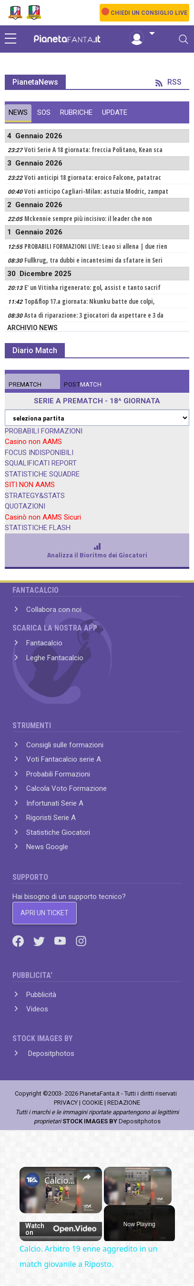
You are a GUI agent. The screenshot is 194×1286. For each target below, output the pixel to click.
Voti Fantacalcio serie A (63, 759)
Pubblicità (41, 994)
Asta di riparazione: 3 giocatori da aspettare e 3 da (93, 315)
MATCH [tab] (25, 384)
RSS (168, 82)
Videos (37, 1009)
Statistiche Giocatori (58, 832)
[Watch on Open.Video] (61, 1229)
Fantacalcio (44, 643)
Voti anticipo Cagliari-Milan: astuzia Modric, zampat (96, 191)
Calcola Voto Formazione (66, 788)
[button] (142, 34)
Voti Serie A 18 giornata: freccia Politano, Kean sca (93, 149)
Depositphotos (50, 1053)
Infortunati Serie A (54, 803)
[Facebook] (19, 940)
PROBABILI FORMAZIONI (43, 431)
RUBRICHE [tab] (76, 112)
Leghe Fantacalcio (54, 658)
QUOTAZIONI (25, 506)
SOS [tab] (44, 112)
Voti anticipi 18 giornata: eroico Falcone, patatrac (92, 177)
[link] (32, 1180)
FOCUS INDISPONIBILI (39, 452)
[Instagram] (81, 940)
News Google (47, 847)
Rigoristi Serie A (51, 817)
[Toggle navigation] (183, 39)
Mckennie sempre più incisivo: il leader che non (88, 218)
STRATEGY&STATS (35, 495)
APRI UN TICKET (44, 913)
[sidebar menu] (10, 39)
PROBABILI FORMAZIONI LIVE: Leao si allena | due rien (95, 246)
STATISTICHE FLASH (38, 527)
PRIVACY (66, 1102)
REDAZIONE (123, 1102)
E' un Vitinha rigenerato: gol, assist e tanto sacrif (92, 287)
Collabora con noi (54, 609)
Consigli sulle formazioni (64, 745)
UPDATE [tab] (114, 112)
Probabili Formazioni (58, 774)
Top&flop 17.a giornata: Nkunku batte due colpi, (89, 301)
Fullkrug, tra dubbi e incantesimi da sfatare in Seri (93, 260)
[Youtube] (61, 940)
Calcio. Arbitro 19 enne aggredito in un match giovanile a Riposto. (60, 1180)
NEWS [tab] (18, 112)
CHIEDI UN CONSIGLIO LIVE (149, 13)
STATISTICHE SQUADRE (42, 474)
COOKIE (92, 1102)
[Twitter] (40, 940)
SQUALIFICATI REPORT (41, 463)
